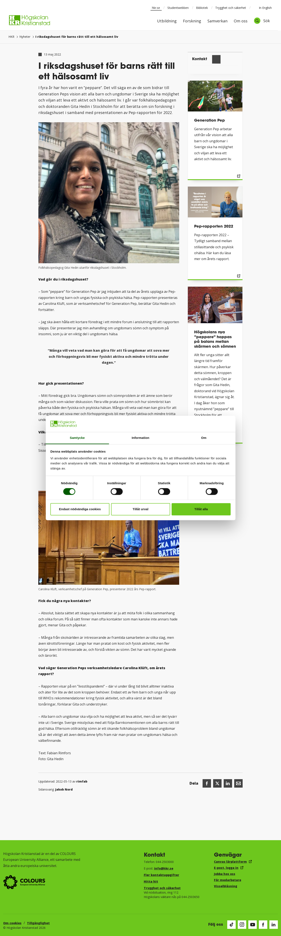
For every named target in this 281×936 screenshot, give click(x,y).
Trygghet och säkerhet (230, 8)
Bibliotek (202, 8)
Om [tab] (203, 438)
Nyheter (24, 37)
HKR (11, 37)
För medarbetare (227, 880)
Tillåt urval (140, 509)
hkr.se (156, 8)
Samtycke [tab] (77, 438)
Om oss (240, 21)
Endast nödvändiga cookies (80, 509)
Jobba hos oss (224, 874)
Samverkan (217, 21)
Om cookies (12, 923)
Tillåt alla (201, 509)
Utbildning (167, 21)
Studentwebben (178, 8)
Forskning (192, 21)
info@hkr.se (163, 868)
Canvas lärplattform (230, 862)
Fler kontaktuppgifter (161, 875)
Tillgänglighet (38, 923)
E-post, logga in (226, 868)
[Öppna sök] (262, 21)
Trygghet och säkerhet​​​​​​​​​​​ (162, 888)
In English (262, 7)
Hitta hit (151, 881)
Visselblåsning (225, 886)
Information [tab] (140, 438)
